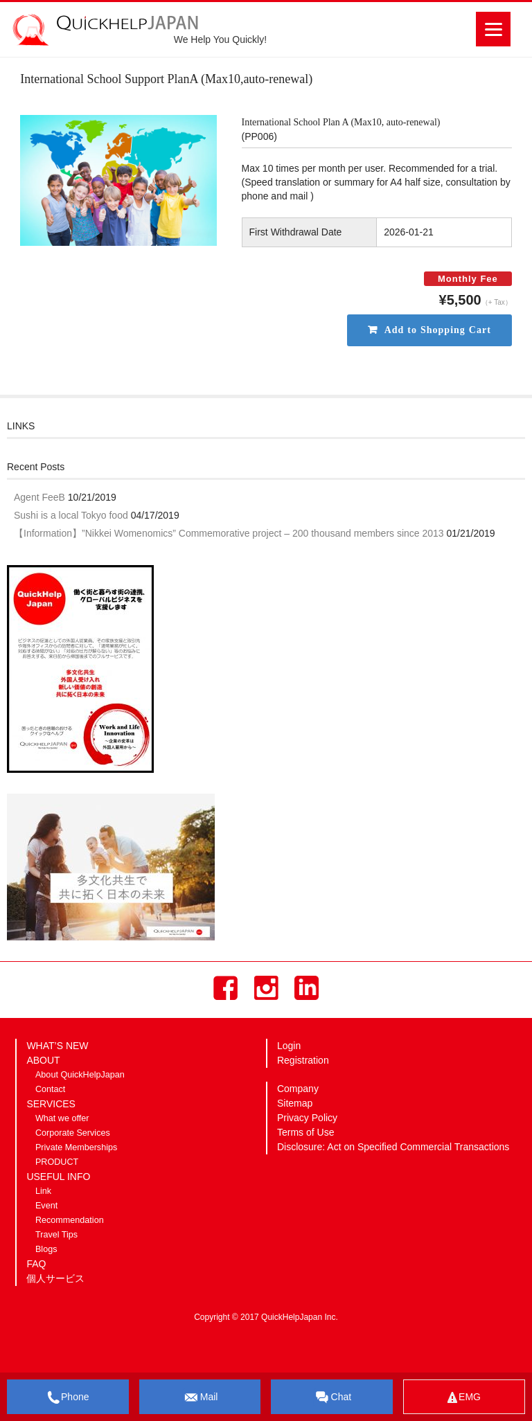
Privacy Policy (307, 1117)
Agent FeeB (39, 497)
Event (46, 1205)
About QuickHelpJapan (80, 1075)
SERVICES (51, 1103)
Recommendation (69, 1220)
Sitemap (294, 1103)
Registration (303, 1060)
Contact (50, 1089)
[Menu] (493, 29)
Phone (67, 1397)
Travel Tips (56, 1235)
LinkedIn (306, 988)
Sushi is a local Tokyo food (71, 515)
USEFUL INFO (58, 1176)
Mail (200, 1397)
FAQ (36, 1263)
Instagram (266, 988)
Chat (332, 1397)
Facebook (225, 988)
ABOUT (43, 1060)
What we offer (62, 1118)
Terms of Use (305, 1132)
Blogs (46, 1249)
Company (298, 1088)
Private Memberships (76, 1147)
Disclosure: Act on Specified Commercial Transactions (393, 1146)
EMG (464, 1397)
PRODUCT (56, 1162)
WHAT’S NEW (57, 1045)
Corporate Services (72, 1133)
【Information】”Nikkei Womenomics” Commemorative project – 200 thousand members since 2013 (229, 533)
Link (43, 1191)
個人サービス (55, 1278)
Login (289, 1045)
